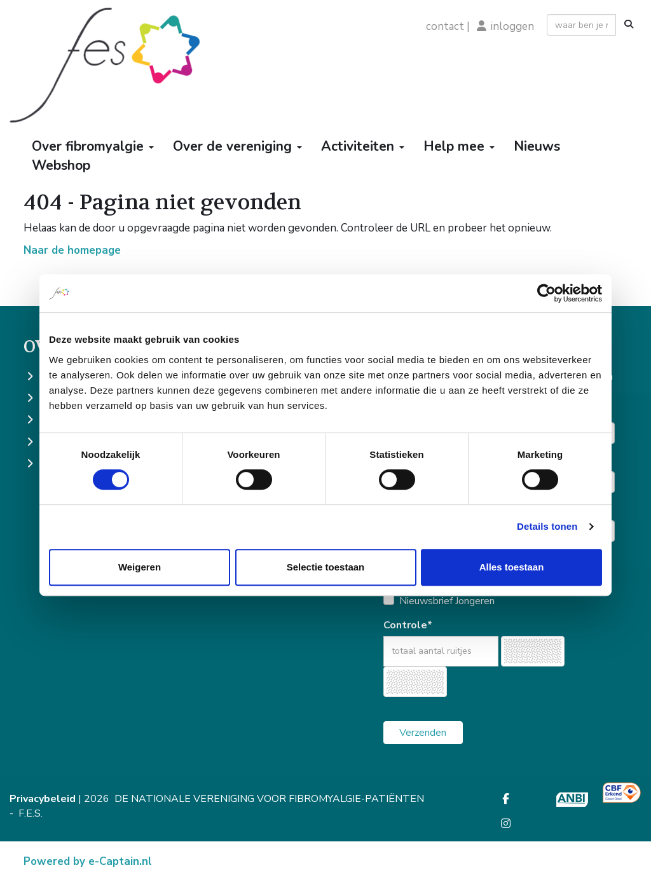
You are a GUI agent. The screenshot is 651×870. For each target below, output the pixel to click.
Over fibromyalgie (93, 146)
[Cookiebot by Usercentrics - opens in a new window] (546, 293)
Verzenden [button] (422, 733)
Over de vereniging (237, 146)
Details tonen (547, 526)
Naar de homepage (72, 250)
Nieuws (537, 146)
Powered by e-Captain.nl (88, 861)
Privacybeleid (43, 799)
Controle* (407, 625)
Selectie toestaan (326, 567)
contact (445, 26)
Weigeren (139, 567)
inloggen (512, 26)
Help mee (459, 146)
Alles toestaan (511, 567)
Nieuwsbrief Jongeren (447, 601)
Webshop (61, 165)
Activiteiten (362, 146)
